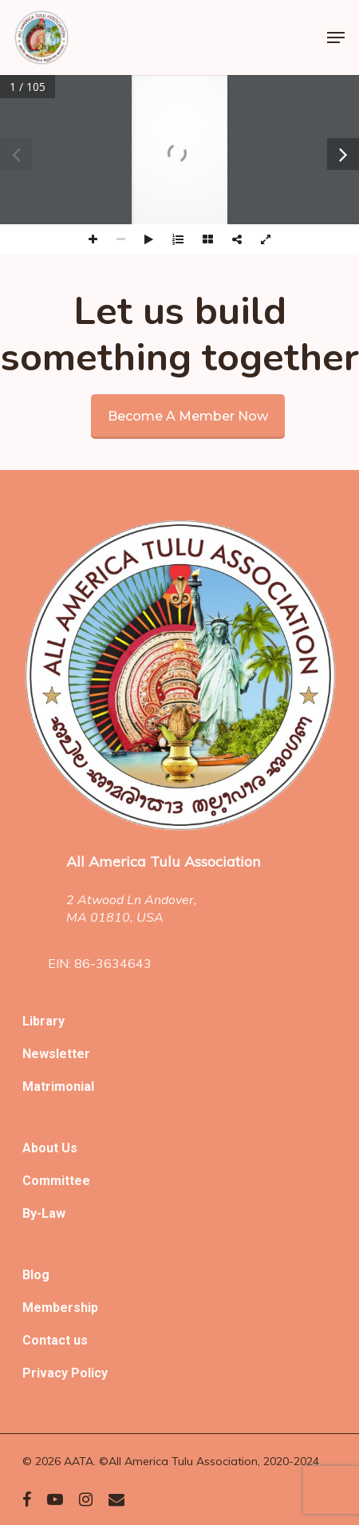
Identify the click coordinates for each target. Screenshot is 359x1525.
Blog (35, 1274)
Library (43, 1021)
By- (31, 1213)
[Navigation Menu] (336, 37)
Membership (60, 1307)
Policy (89, 1373)
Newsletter (56, 1053)
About (41, 1148)
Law (53, 1213)
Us (69, 1148)
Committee (56, 1180)
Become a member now (188, 416)
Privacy (46, 1373)
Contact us (55, 1340)
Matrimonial (58, 1086)
